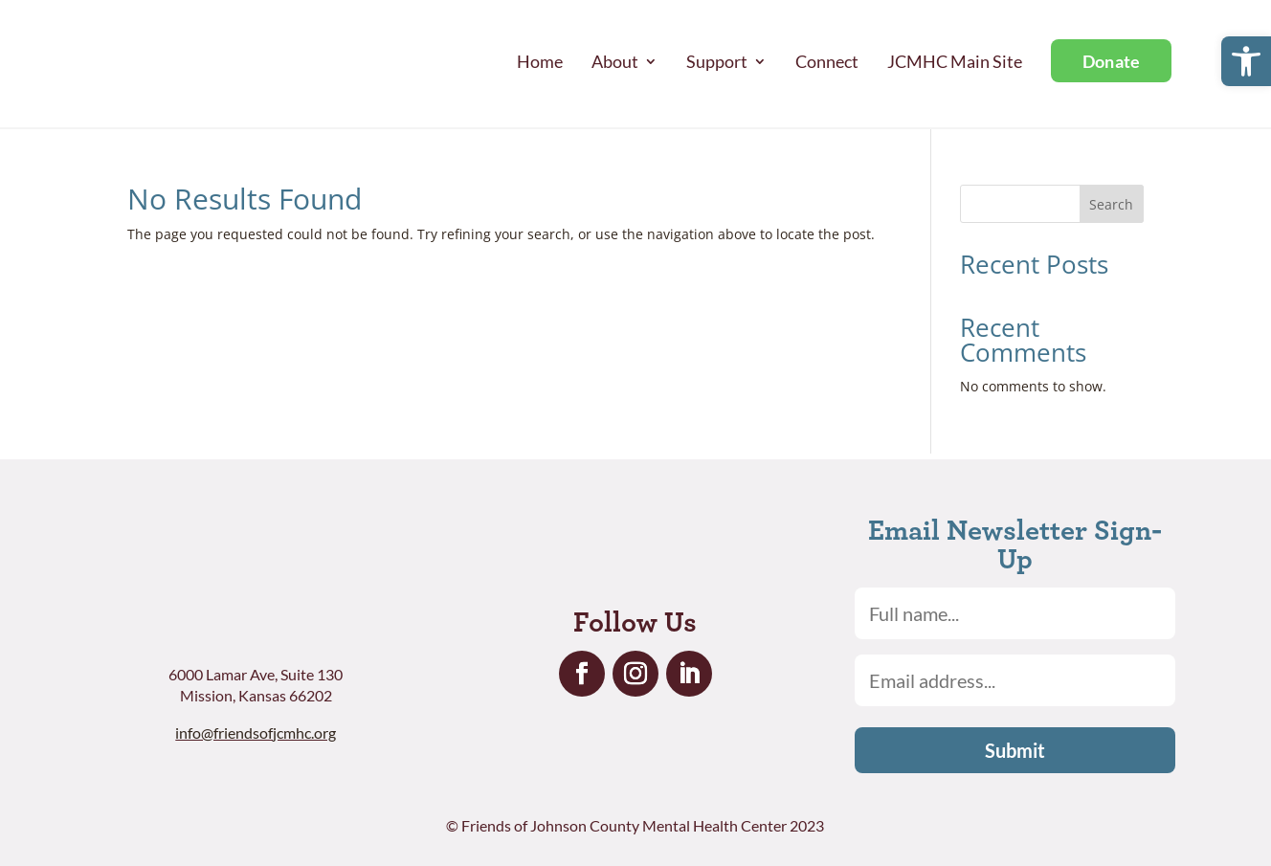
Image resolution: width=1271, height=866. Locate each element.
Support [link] (716, 61)
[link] (1246, 61)
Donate (1111, 61)
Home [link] (540, 61)
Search (1111, 204)
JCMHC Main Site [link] (954, 61)
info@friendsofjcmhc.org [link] (255, 732)
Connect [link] (826, 61)
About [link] (614, 61)
